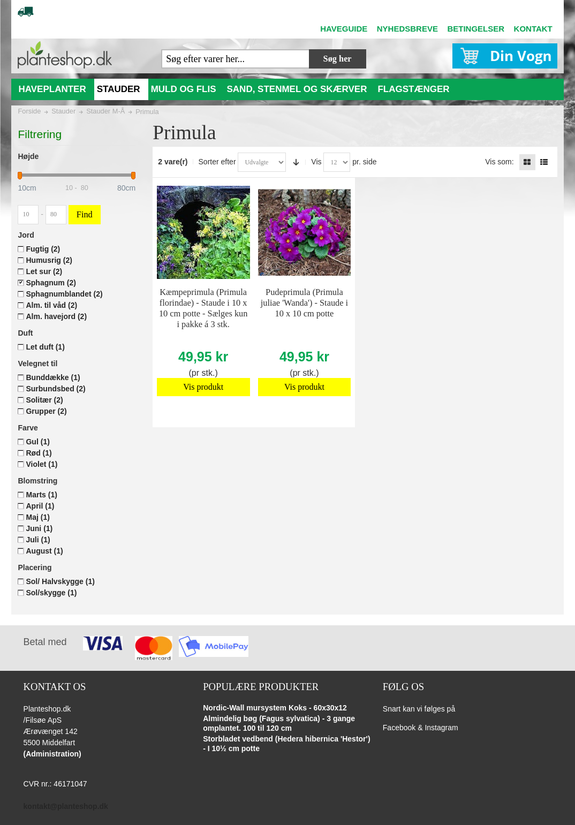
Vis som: (499, 161)
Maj (37, 517)
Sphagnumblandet (64, 294)
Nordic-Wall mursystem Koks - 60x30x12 (275, 707)
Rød (38, 453)
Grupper (46, 411)
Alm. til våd (51, 305)
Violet (41, 464)
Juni (39, 528)
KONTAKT (533, 28)
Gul (37, 441)
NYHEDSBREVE (407, 28)
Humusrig (49, 260)
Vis (316, 161)
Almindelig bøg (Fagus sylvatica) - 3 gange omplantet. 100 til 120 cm (279, 723)
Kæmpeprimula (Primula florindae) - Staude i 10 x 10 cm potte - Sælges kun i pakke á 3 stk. (203, 308)
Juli (38, 539)
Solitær (44, 400)
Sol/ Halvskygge (60, 581)
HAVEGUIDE (343, 28)
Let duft (45, 347)
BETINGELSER (475, 28)
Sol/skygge (51, 592)
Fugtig (43, 249)
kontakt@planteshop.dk (66, 806)
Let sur (44, 271)
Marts (41, 494)
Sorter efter (217, 161)
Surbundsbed (55, 388)
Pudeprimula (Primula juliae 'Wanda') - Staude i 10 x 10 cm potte (304, 303)
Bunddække (53, 377)
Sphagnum (50, 282)
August (44, 551)
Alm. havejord (56, 316)
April (40, 506)
